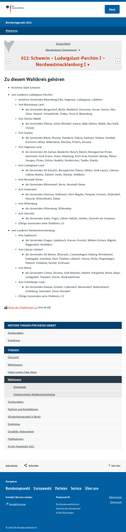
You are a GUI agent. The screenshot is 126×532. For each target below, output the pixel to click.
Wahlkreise (12, 30)
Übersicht (13, 357)
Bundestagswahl (18, 488)
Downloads (19, 387)
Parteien (61, 488)
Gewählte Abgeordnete (21, 431)
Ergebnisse (14, 424)
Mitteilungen (15, 364)
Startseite (18, 10)
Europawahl (42, 488)
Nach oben (115, 465)
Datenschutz (115, 497)
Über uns (91, 488)
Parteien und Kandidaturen (23, 409)
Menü (112, 9)
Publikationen (16, 439)
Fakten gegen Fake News (22, 372)
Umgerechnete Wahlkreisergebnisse (34, 394)
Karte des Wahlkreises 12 (22, 307)
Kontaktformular (17, 504)
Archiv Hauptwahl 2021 (21, 446)
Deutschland (63, 43)
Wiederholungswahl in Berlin (24, 416)
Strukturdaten (15, 402)
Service (76, 488)
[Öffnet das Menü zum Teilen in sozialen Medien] (31, 465)
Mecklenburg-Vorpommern (61, 49)
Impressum (116, 502)
